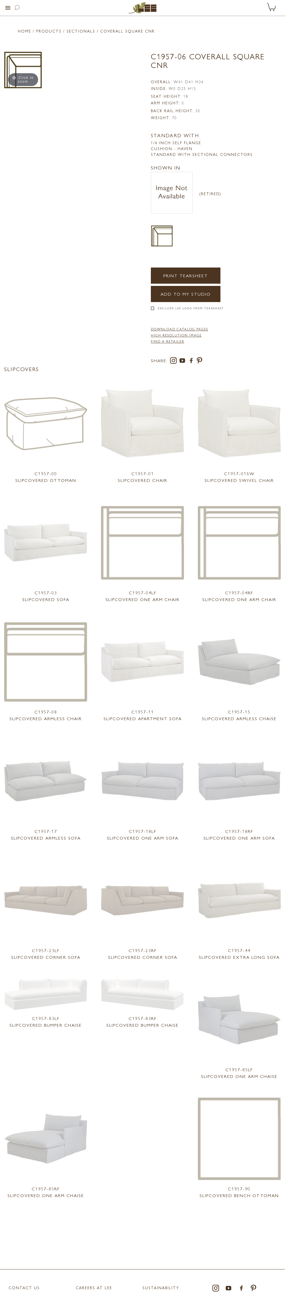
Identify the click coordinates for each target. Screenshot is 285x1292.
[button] (7, 7)
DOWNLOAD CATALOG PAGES (179, 329)
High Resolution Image (176, 335)
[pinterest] (200, 361)
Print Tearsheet (185, 275)
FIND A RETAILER (167, 341)
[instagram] (174, 361)
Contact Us (24, 1287)
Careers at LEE (94, 1287)
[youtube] (183, 361)
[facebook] (192, 361)
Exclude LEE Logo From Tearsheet (191, 308)
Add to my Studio (186, 294)
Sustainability (160, 1287)
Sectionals (81, 31)
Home (24, 31)
